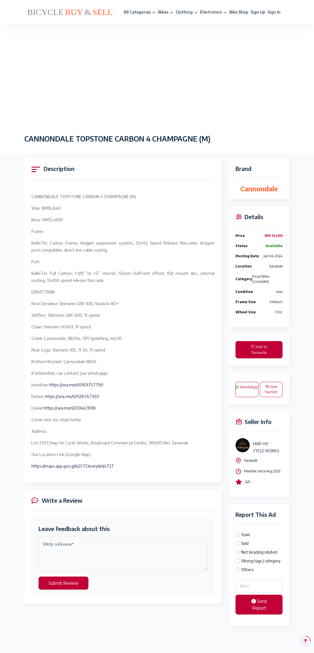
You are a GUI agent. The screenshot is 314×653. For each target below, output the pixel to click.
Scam (245, 534)
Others (247, 569)
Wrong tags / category (260, 560)
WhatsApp (247, 387)
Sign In (274, 12)
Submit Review (63, 583)
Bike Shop (238, 12)
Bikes (165, 12)
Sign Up (258, 12)
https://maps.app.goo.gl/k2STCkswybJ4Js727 (72, 465)
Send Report (259, 604)
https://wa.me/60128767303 (72, 396)
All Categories (140, 12)
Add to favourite (259, 349)
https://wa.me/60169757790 (76, 384)
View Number (271, 389)
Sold (245, 543)
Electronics (213, 12)
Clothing (187, 12)
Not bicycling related (259, 552)
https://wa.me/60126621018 (70, 407)
